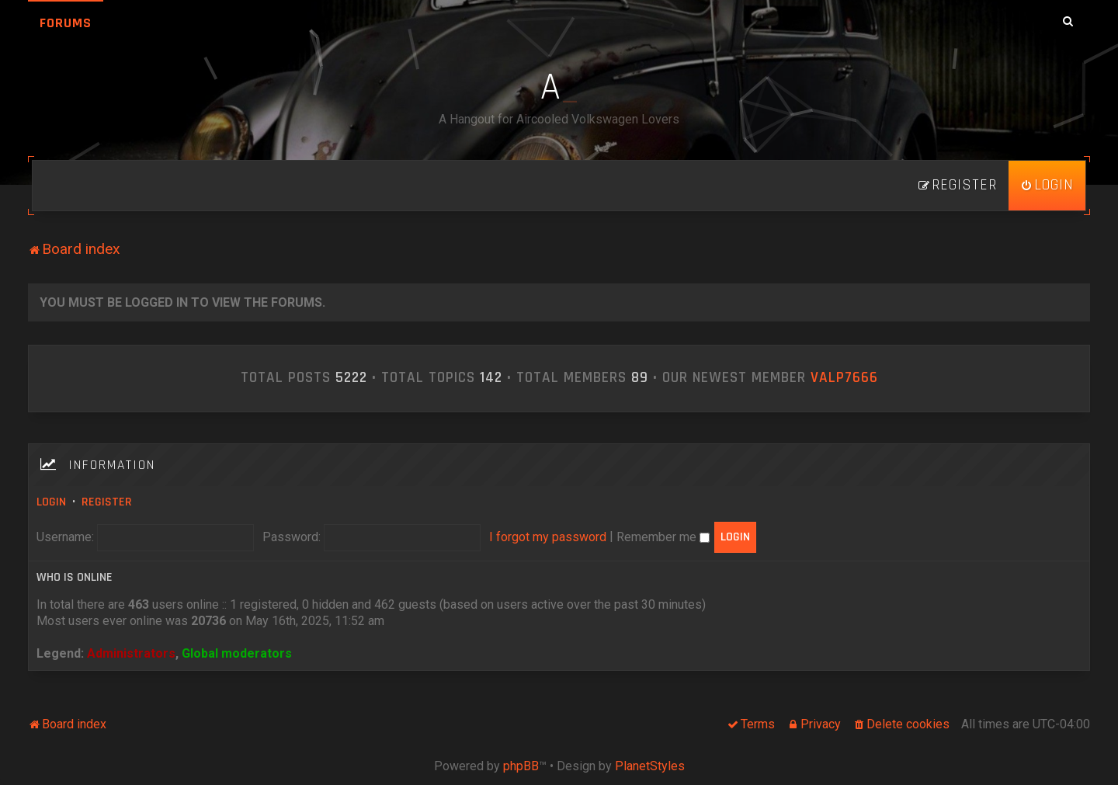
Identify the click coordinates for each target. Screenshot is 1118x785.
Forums (66, 23)
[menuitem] (1047, 185)
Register (107, 502)
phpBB (521, 766)
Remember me (663, 537)
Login (51, 502)
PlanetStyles (650, 766)
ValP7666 (844, 378)
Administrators (131, 653)
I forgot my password (547, 537)
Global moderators (237, 653)
